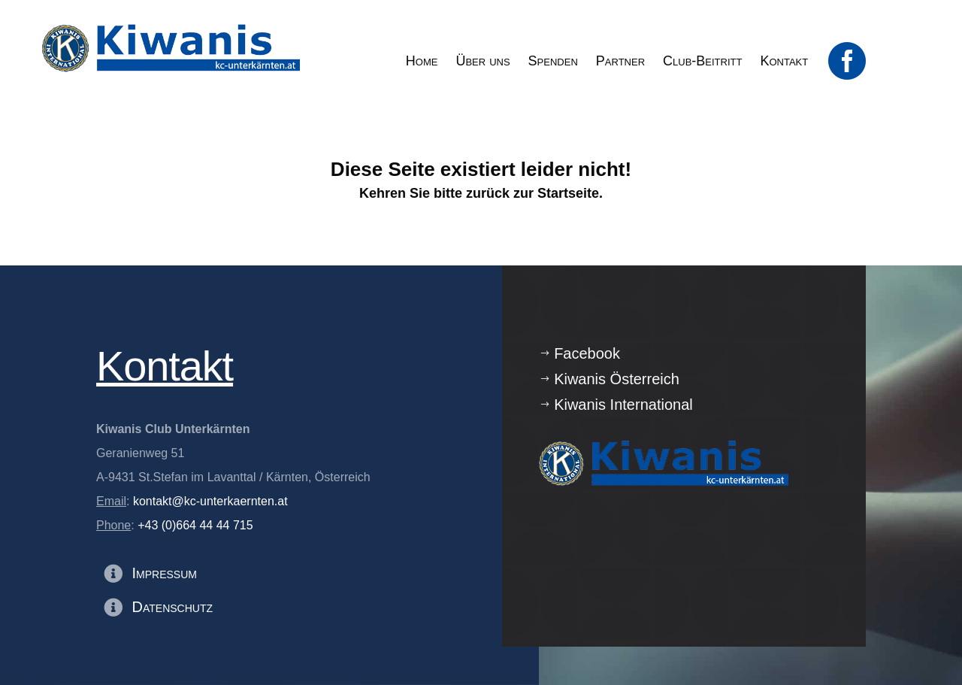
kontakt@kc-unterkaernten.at (210, 501)
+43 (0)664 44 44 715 (195, 525)
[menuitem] (422, 61)
